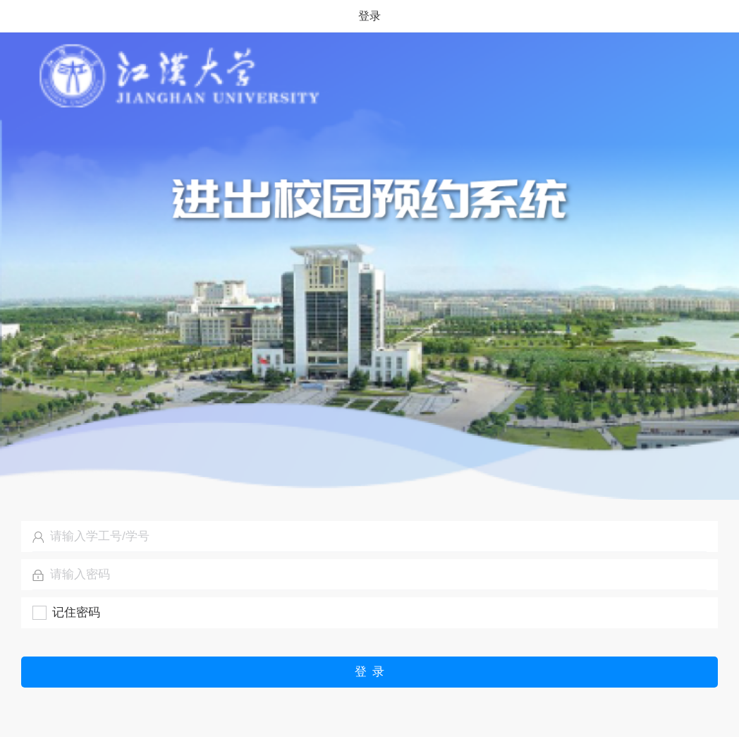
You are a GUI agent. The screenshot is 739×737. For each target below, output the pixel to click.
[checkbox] (66, 613)
